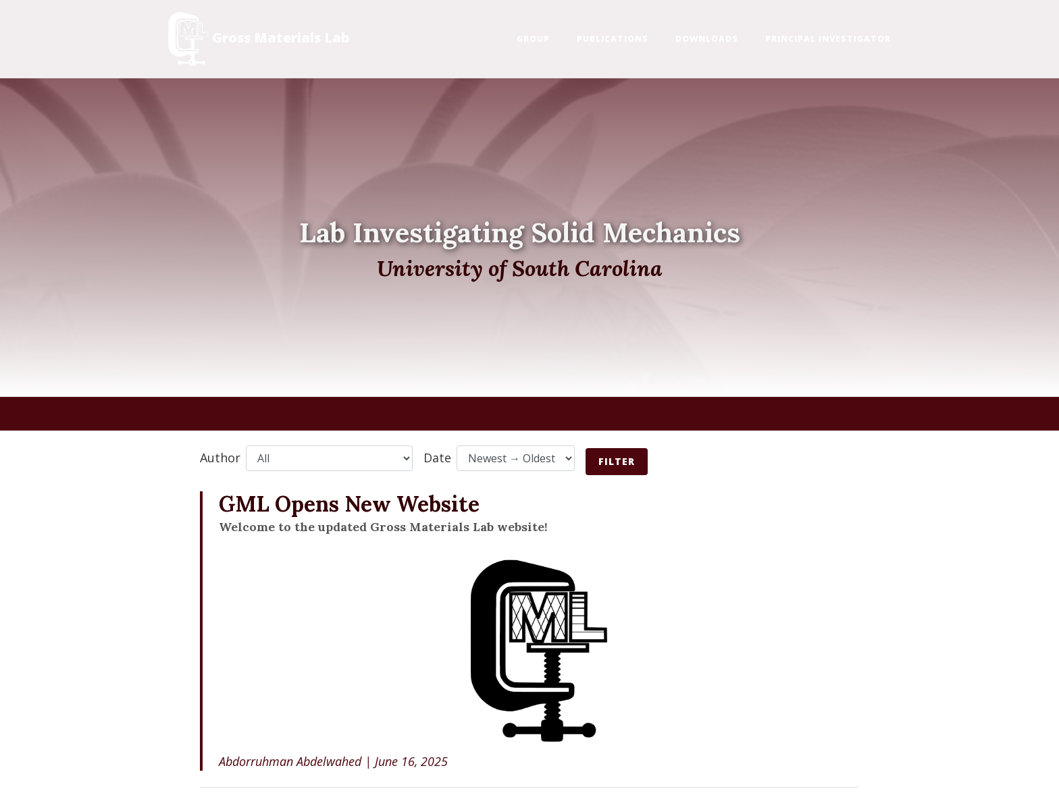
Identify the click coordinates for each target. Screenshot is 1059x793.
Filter (616, 461)
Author (220, 457)
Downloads (706, 39)
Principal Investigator (828, 39)
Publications (612, 39)
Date (437, 457)
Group (533, 39)
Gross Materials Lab (259, 39)
